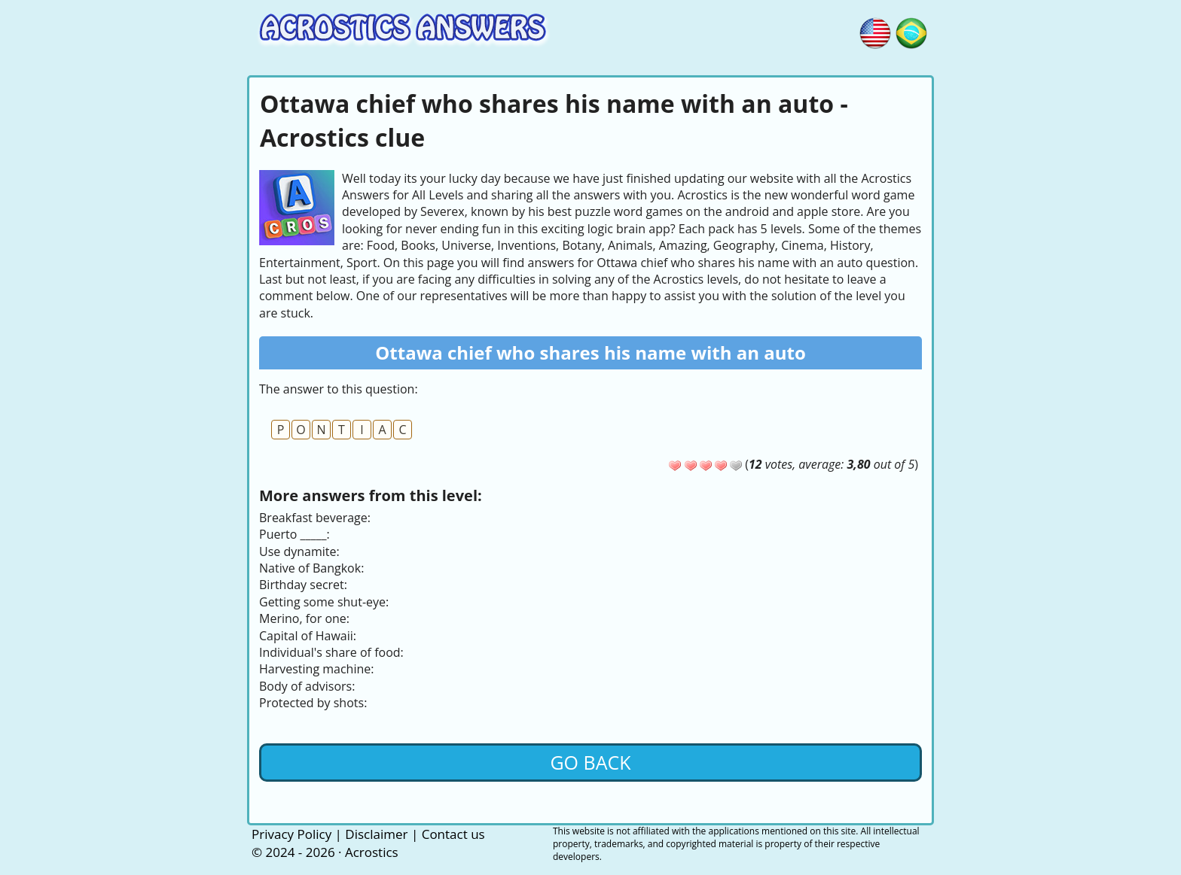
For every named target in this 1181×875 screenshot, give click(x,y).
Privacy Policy (291, 834)
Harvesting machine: (316, 669)
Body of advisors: (307, 686)
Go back (590, 762)
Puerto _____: (294, 534)
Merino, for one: (304, 618)
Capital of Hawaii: (307, 635)
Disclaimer (376, 834)
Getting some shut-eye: (324, 602)
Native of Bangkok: (311, 568)
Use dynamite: (299, 551)
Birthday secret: (303, 584)
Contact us (453, 834)
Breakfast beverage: (315, 517)
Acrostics (371, 852)
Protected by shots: (313, 702)
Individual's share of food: (331, 652)
